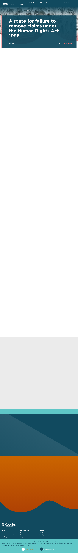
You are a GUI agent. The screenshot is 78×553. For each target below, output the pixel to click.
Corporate (23, 537)
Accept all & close (48, 549)
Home (3, 10)
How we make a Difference (9, 535)
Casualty (22, 532)
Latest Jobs (42, 532)
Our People (4, 537)
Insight (7, 10)
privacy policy (27, 545)
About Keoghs (5, 532)
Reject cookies (29, 549)
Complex (23, 535)
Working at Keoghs (45, 535)
